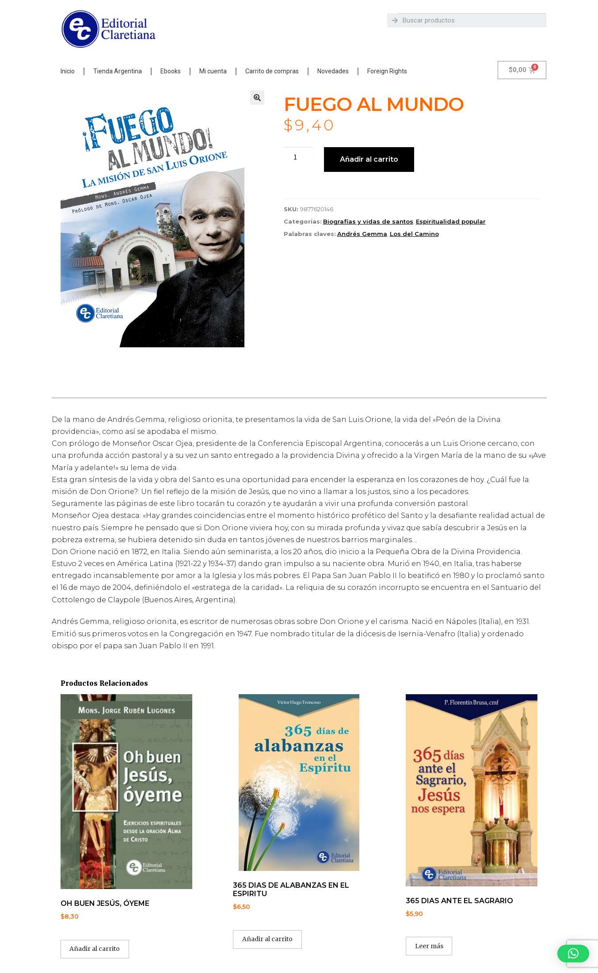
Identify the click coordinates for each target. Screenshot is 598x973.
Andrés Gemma (362, 233)
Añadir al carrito (369, 159)
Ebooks (170, 71)
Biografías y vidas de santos (368, 221)
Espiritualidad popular (451, 221)
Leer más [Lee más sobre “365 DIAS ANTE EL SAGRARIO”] (429, 946)
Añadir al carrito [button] (94, 949)
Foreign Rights (387, 71)
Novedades (333, 71)
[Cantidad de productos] (299, 157)
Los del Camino (414, 233)
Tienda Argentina (117, 71)
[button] (257, 98)
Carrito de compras (272, 71)
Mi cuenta (213, 71)
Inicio (68, 71)
